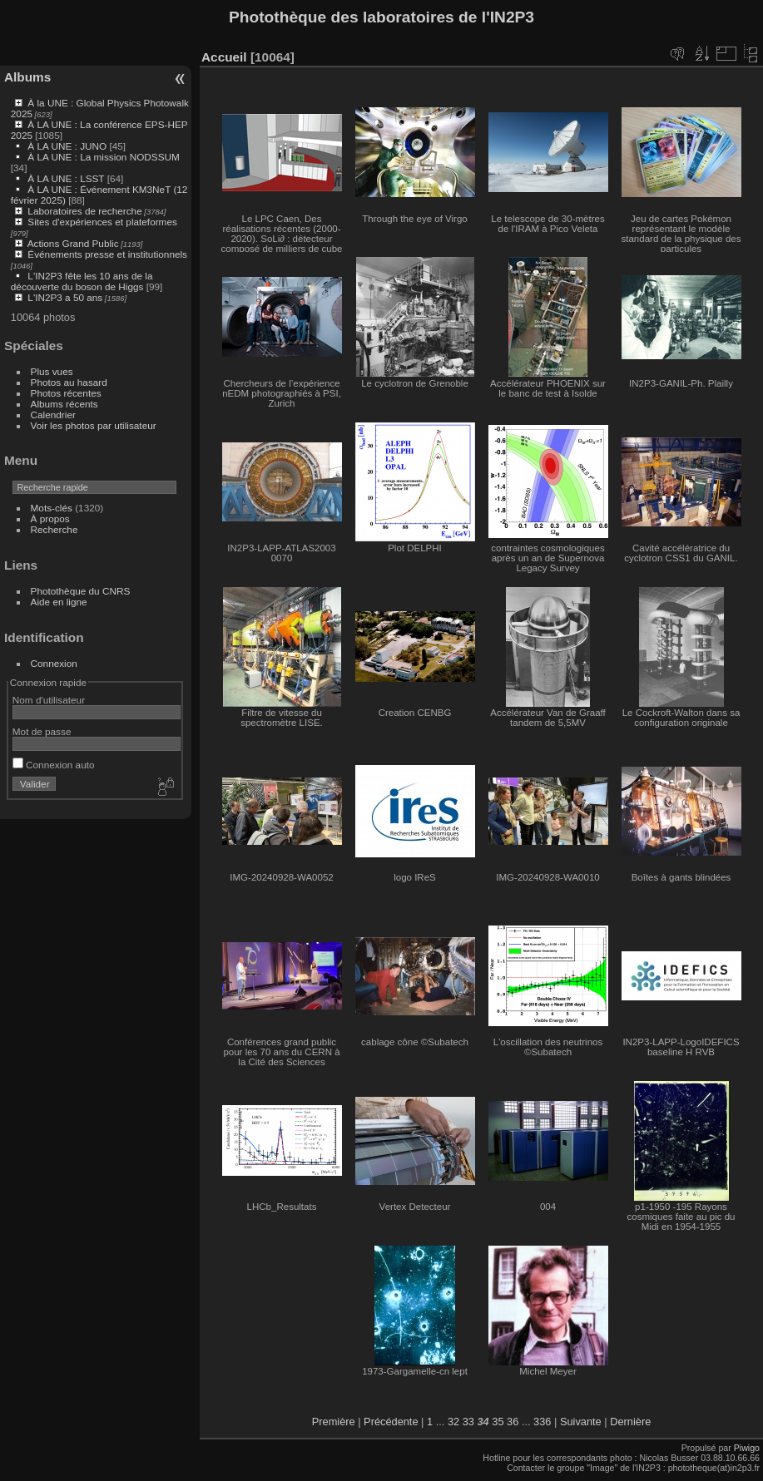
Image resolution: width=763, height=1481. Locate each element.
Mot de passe (42, 731)
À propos (50, 518)
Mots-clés (51, 507)
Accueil (224, 57)
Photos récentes (66, 393)
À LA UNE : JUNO (68, 146)
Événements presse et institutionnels (107, 254)
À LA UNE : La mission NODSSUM (103, 156)
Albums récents (64, 403)
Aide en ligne (59, 601)
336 (542, 1421)
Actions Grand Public (73, 243)
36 (512, 1421)
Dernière (630, 1421)
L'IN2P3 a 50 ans (64, 297)
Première (333, 1421)
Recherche (54, 529)
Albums (27, 77)
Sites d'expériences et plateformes (101, 221)
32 (453, 1421)
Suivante (581, 1421)
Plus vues (52, 371)
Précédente (391, 1421)
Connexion (54, 663)
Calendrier (53, 414)
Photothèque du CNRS (81, 590)
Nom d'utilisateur (48, 699)
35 (497, 1421)
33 (468, 1421)
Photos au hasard (69, 382)
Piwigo (747, 1448)
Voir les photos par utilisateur (93, 425)
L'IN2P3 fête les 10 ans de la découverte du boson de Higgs (82, 281)
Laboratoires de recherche (84, 210)
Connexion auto (53, 764)
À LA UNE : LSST (65, 178)
